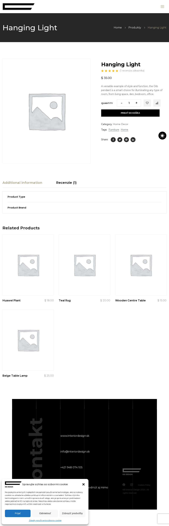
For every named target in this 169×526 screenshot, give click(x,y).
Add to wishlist (147, 103)
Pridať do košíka (130, 113)
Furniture (114, 129)
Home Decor (120, 124)
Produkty (134, 27)
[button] (83, 484)
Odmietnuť (45, 513)
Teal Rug (65, 300)
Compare (157, 103)
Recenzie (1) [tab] (66, 183)
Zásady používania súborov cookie (45, 520)
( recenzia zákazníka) (132, 70)
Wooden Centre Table (130, 300)
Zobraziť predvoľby (72, 513)
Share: (104, 139)
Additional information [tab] (22, 183)
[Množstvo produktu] (129, 103)
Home (118, 27)
